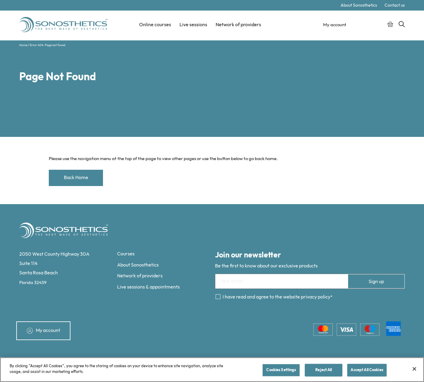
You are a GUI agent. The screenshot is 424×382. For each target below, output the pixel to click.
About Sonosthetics (359, 5)
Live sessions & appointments (148, 287)
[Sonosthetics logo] (64, 25)
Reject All (323, 370)
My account (334, 25)
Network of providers (238, 24)
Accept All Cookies (367, 370)
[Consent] (218, 296)
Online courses (155, 24)
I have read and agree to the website (276, 297)
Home (23, 45)
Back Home (76, 177)
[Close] (414, 368)
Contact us (395, 5)
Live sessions (193, 24)
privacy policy (315, 297)
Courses (126, 254)
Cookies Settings (281, 370)
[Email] (310, 281)
